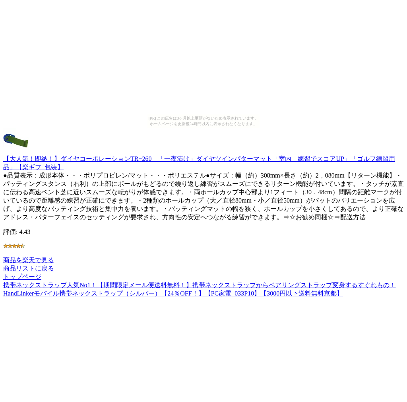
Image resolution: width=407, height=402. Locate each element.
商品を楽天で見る (28, 260)
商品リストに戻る (28, 268)
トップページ (22, 276)
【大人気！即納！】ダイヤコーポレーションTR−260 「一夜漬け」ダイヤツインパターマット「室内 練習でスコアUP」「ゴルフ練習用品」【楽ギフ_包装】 (199, 159)
